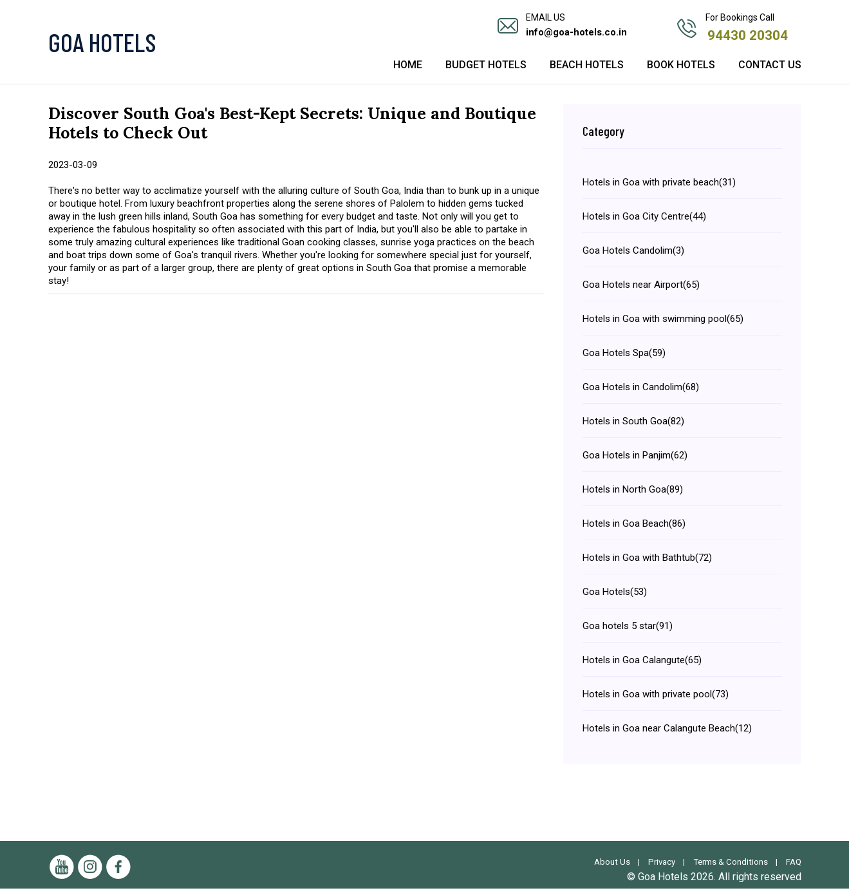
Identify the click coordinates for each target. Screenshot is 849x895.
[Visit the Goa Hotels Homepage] (167, 45)
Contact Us (769, 72)
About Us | (610, 868)
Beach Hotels (587, 72)
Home (407, 72)
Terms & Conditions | (734, 868)
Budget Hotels (486, 72)
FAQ (793, 868)
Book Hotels (681, 72)
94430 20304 (748, 34)
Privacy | (662, 868)
